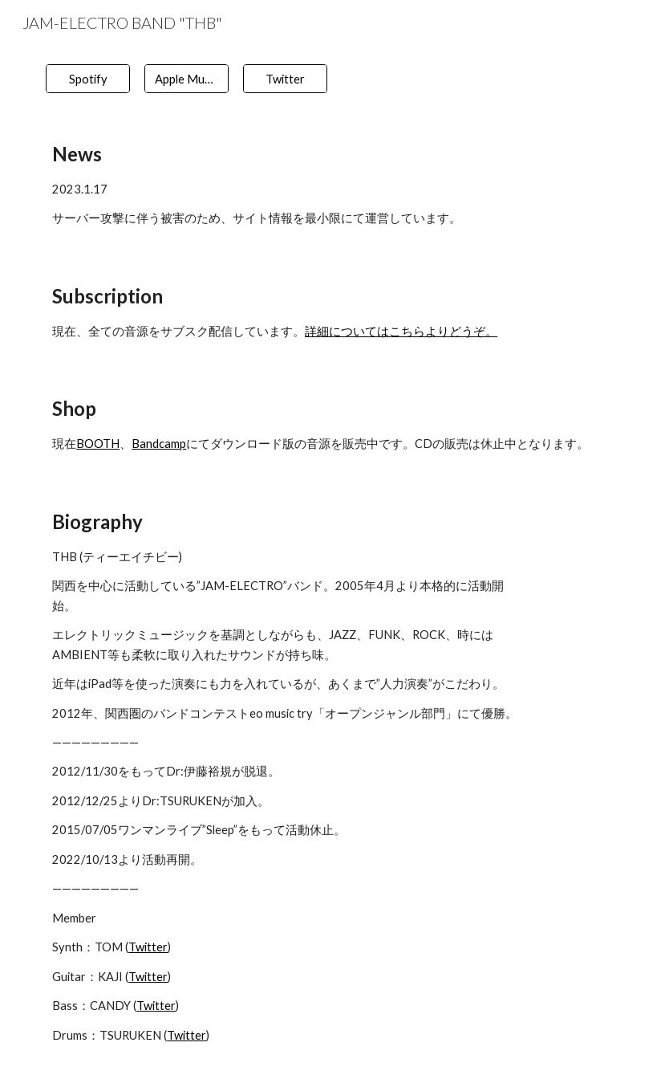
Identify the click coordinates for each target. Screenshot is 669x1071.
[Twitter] (285, 78)
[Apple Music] (186, 78)
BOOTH (98, 443)
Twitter (148, 947)
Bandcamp (159, 443)
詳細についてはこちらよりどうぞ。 (401, 331)
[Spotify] (88, 78)
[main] (334, 183)
